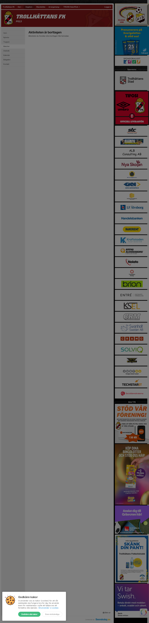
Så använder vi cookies (48, 608)
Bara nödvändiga (52, 614)
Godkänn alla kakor (29, 614)
